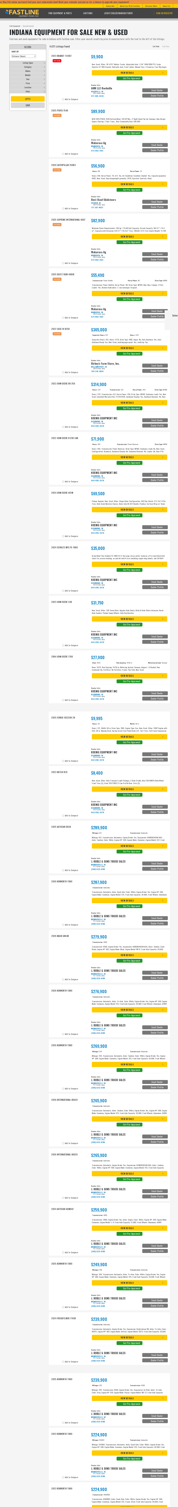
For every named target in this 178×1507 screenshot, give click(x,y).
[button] (110, 6)
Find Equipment (14, 26)
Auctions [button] (88, 13)
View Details (127, 72)
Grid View (165, 46)
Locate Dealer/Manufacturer (118, 13)
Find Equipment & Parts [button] (60, 13)
